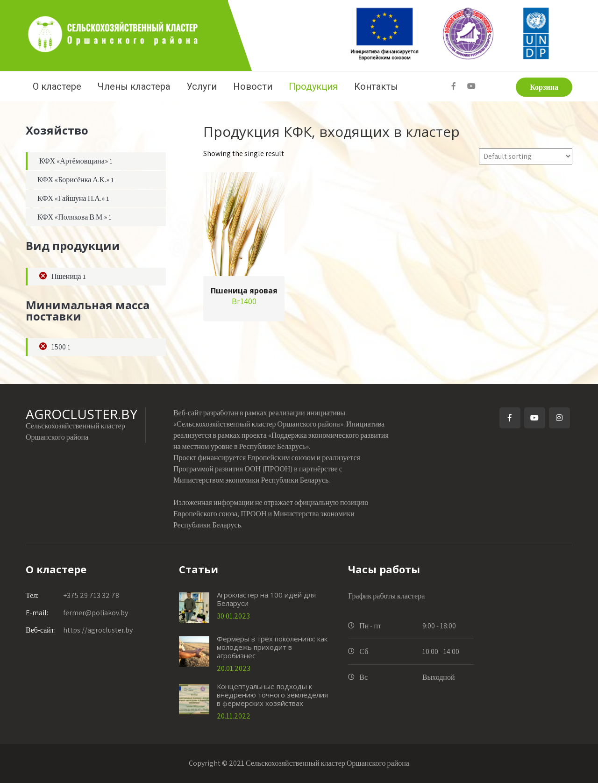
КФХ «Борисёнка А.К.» (73, 180)
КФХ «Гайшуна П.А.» (71, 198)
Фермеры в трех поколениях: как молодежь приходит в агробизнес (272, 647)
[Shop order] (525, 156)
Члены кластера (134, 86)
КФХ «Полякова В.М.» (72, 217)
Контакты (376, 86)
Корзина (544, 87)
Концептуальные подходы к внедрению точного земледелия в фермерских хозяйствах (272, 694)
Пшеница (66, 276)
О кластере (57, 86)
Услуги (201, 86)
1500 (58, 347)
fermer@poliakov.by (77, 613)
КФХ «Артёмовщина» (73, 161)
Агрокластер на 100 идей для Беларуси (266, 599)
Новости (252, 86)
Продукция (313, 86)
